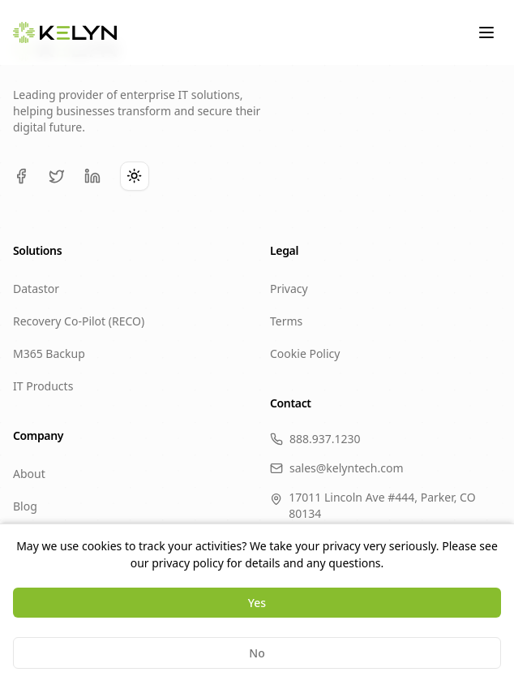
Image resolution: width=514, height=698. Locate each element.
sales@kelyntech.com (337, 468)
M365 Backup (49, 353)
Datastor (36, 288)
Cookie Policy (305, 353)
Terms (286, 321)
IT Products (43, 386)
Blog (25, 506)
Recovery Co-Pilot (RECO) (78, 321)
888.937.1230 (315, 438)
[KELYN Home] (65, 33)
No (256, 653)
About (29, 473)
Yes (257, 602)
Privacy (289, 288)
